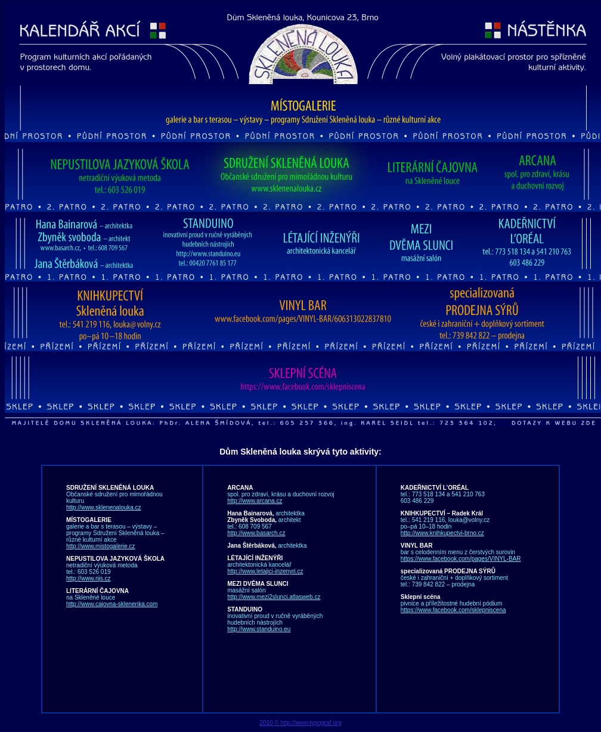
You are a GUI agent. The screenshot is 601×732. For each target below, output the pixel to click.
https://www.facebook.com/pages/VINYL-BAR (461, 558)
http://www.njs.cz (88, 578)
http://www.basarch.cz (256, 533)
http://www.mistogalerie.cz (100, 546)
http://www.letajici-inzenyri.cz (265, 571)
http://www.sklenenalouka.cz (103, 507)
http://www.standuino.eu (258, 629)
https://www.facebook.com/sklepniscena (453, 610)
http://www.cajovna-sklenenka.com (111, 604)
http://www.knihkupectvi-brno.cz (442, 533)
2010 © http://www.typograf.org (300, 722)
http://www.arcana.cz (254, 501)
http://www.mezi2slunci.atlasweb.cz (273, 597)
